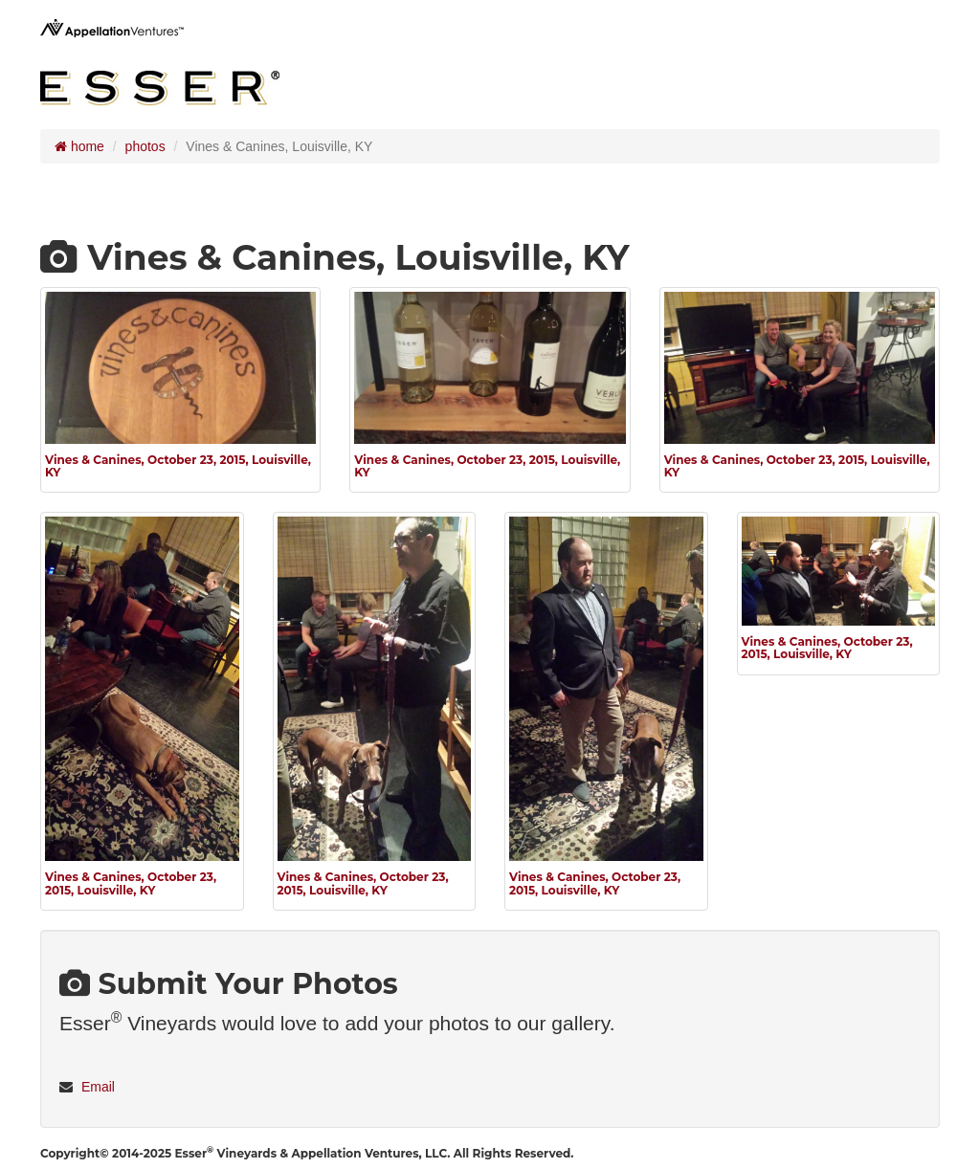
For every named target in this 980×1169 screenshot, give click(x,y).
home (79, 146)
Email (98, 1086)
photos (145, 146)
